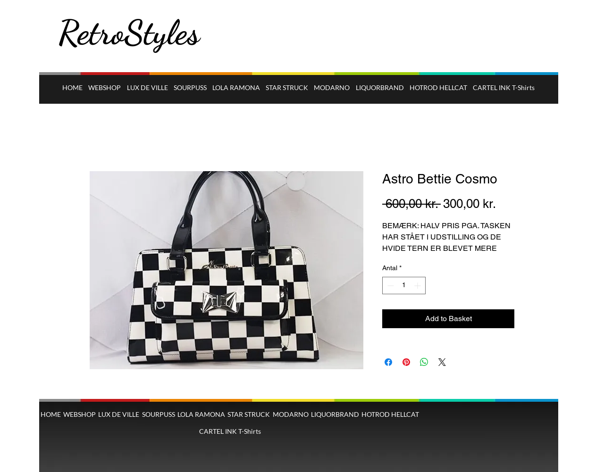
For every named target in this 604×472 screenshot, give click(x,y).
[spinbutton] (403, 285)
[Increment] (418, 285)
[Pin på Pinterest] (406, 362)
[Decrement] (389, 285)
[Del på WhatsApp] (424, 362)
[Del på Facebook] (388, 362)
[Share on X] (442, 362)
